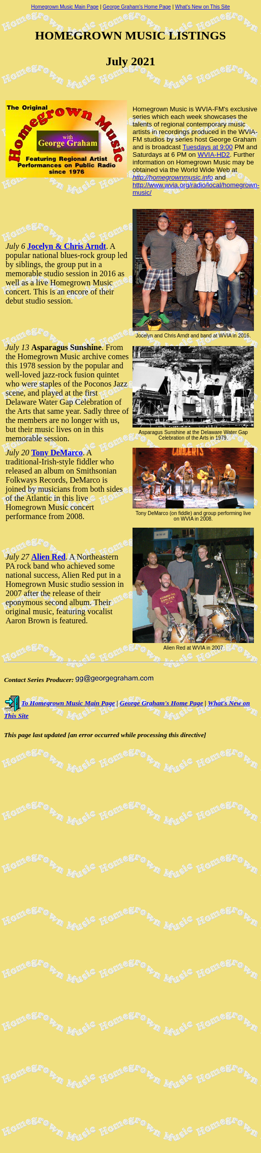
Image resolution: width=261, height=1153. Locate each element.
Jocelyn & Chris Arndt (66, 246)
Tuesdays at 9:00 (208, 147)
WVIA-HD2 (214, 154)
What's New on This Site (202, 7)
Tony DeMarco (57, 452)
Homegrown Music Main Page (65, 7)
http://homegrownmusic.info (173, 177)
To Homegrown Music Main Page (59, 703)
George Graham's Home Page (137, 7)
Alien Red (48, 556)
